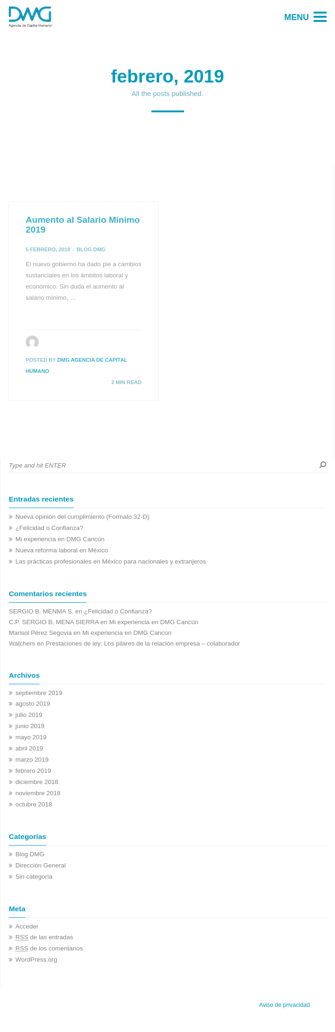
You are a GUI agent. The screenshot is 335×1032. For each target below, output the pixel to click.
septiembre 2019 (38, 692)
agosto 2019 (32, 703)
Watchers (22, 643)
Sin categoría (34, 876)
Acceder (27, 926)
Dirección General (40, 865)
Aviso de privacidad (284, 1005)
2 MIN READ (126, 382)
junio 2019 (29, 725)
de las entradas (44, 937)
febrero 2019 (33, 770)
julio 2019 (28, 714)
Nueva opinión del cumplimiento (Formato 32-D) (82, 516)
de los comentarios (49, 948)
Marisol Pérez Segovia (40, 632)
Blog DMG (90, 249)
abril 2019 (29, 748)
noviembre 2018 (38, 793)
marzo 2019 (31, 759)
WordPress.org (36, 959)
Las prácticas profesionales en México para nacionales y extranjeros (110, 561)
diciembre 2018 (36, 781)
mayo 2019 (31, 737)
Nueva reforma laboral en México (61, 550)
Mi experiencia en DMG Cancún (59, 539)
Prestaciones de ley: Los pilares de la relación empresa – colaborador (143, 643)
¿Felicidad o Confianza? (49, 527)
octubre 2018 (33, 804)
